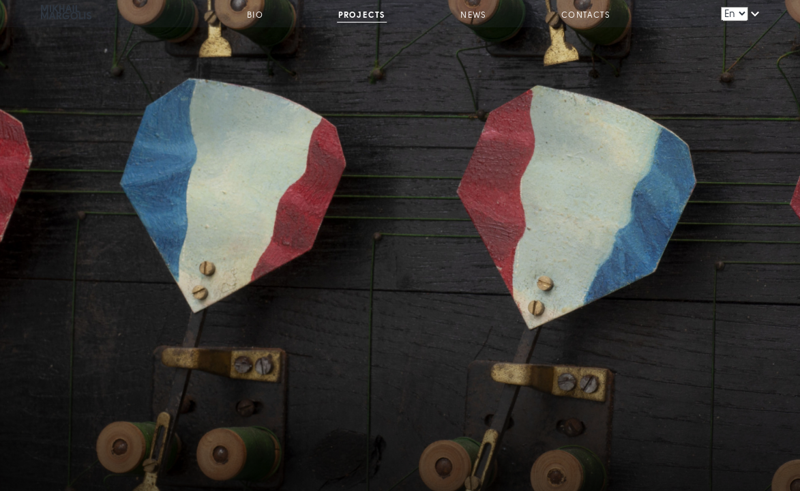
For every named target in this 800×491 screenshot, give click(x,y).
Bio (255, 15)
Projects (362, 15)
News (473, 15)
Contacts (585, 15)
